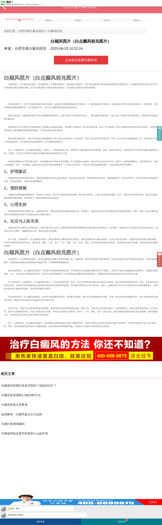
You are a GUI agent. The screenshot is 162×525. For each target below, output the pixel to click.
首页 (19, 20)
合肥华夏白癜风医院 (31, 31)
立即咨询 (122, 521)
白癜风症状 (55, 31)
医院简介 (48, 20)
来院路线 (136, 20)
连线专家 (40, 522)
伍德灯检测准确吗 (13, 423)
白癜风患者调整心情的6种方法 (21, 395)
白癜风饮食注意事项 (14, 404)
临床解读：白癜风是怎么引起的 (21, 414)
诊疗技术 (107, 20)
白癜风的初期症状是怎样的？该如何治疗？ (29, 385)
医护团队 (78, 20)
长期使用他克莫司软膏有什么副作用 (24, 433)
